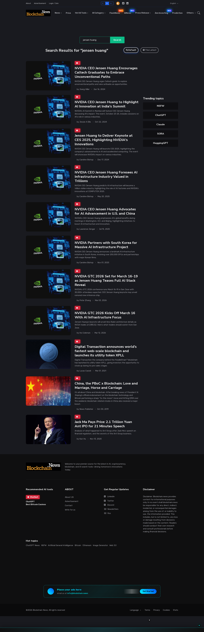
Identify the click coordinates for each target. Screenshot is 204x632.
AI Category (98, 13)
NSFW (160, 106)
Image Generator (100, 545)
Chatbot (32, 497)
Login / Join (54, 3)
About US (69, 497)
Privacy (156, 610)
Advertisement (40, 3)
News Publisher (86, 409)
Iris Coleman (84, 333)
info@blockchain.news (78, 593)
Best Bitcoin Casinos (36, 504)
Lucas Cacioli (85, 370)
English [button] (173, 3)
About (28, 3)
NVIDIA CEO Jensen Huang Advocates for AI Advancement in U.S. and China (105, 211)
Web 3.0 (112, 545)
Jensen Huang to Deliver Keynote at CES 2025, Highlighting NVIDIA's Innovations (104, 139)
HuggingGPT (160, 143)
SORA (160, 133)
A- (103, 3)
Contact (68, 505)
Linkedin (109, 496)
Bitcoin (78, 545)
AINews (128, 11)
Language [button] (134, 610)
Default (131, 50)
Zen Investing (162, 11)
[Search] (95, 40)
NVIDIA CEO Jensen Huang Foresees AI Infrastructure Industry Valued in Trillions (106, 176)
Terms (147, 610)
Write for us (70, 509)
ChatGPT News (33, 545)
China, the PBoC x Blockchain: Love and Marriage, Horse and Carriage (106, 385)
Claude (160, 124)
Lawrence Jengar (87, 229)
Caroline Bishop (86, 159)
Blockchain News (40, 610)
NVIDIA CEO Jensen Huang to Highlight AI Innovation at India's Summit (106, 104)
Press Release (142, 13)
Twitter (109, 500)
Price (68, 13)
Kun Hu (82, 438)
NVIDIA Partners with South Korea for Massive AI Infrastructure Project (106, 244)
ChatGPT (160, 115)
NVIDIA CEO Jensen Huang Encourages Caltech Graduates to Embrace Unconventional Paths (106, 72)
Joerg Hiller (84, 89)
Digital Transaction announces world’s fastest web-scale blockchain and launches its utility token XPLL (106, 350)
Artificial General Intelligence (60, 545)
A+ (111, 3)
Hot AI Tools (81, 13)
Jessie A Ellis (85, 122)
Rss (107, 513)
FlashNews (116, 11)
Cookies (166, 610)
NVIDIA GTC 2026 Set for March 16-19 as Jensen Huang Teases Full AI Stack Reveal (106, 280)
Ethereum (87, 545)
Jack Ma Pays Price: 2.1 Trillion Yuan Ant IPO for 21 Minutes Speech (103, 423)
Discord (109, 505)
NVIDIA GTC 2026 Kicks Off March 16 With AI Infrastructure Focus (105, 315)
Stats (175, 610)
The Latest (149, 50)
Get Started (147, 591)
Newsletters (111, 509)
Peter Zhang (85, 300)
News (57, 13)
